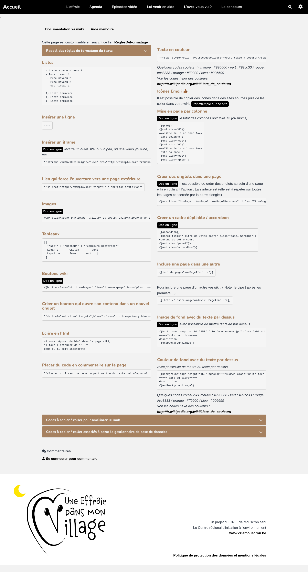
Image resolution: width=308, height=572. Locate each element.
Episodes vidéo (124, 7)
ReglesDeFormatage (131, 42)
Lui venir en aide (160, 7)
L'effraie (73, 7)
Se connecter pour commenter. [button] (69, 459)
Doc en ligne (52, 149)
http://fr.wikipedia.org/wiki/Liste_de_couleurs (194, 84)
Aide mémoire (102, 29)
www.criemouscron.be (247, 533)
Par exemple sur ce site (210, 104)
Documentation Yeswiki (64, 29)
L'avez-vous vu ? (198, 7)
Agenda (95, 7)
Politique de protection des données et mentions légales (219, 555)
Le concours (231, 7)
